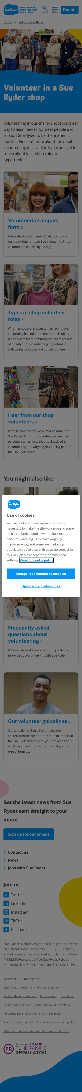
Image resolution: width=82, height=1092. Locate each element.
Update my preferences (40, 586)
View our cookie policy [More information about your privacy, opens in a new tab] (36, 560)
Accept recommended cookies (41, 573)
